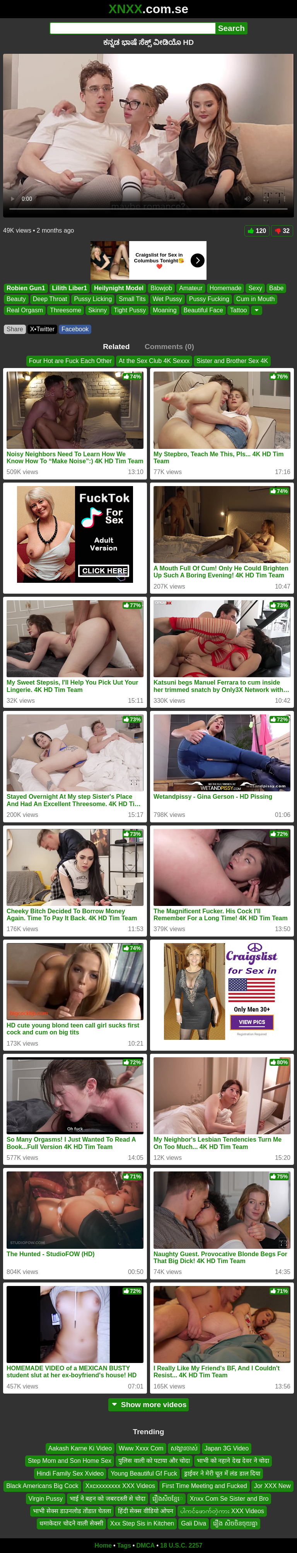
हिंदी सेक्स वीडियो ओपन (145, 1511)
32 (282, 231)
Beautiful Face (203, 310)
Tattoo (238, 310)
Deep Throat (50, 299)
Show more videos (149, 1405)
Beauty (16, 299)
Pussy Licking (93, 299)
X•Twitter (42, 329)
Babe (276, 288)
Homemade (226, 288)
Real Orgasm (25, 310)
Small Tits (132, 299)
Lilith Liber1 (69, 288)
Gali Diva (193, 1523)
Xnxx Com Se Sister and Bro (229, 1498)
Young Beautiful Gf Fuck (144, 1473)
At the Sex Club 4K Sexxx (154, 361)
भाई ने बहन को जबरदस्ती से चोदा (107, 1498)
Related (116, 346)
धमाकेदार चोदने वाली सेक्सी (71, 1523)
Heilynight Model (118, 288)
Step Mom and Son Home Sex (69, 1461)
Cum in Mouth (255, 299)
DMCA (145, 1545)
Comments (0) (169, 346)
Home (103, 1545)
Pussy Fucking (209, 299)
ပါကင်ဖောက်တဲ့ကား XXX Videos (222, 1511)
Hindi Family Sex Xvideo (70, 1473)
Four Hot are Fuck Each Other (70, 361)
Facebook (75, 329)
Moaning (164, 310)
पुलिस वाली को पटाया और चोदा (154, 1461)
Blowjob (161, 288)
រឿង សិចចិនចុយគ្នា (235, 1523)
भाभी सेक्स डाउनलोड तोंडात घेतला (72, 1511)
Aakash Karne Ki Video (80, 1448)
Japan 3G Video (227, 1448)
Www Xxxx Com (141, 1448)
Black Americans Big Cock (42, 1486)
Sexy (255, 288)
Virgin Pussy (46, 1498)
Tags (124, 1545)
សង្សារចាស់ (184, 1448)
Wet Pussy (167, 299)
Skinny (97, 310)
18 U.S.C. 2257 (181, 1545)
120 (257, 231)
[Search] (132, 28)
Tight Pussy (130, 310)
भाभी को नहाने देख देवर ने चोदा (233, 1461)
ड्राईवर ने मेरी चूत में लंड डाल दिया (222, 1473)
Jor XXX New (272, 1486)
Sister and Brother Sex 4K (232, 361)
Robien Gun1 (26, 288)
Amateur (190, 288)
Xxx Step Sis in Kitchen (142, 1523)
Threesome (65, 310)
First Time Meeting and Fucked (204, 1486)
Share (15, 329)
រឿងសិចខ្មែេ (167, 1498)
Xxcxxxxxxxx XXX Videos (120, 1486)
